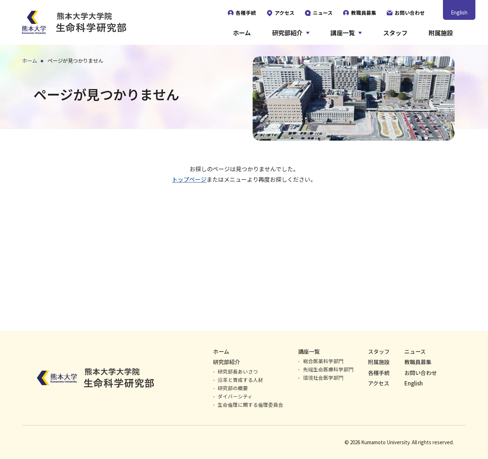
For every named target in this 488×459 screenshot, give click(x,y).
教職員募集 (417, 362)
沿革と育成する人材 (240, 379)
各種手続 (379, 372)
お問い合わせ (420, 372)
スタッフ (395, 32)
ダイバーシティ (235, 396)
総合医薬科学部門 (323, 361)
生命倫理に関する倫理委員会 (250, 404)
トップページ (189, 179)
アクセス (378, 383)
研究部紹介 (287, 32)
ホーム (242, 32)
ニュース (415, 351)
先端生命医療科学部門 (328, 369)
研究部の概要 (233, 388)
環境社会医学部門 (323, 377)
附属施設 (441, 32)
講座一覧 (342, 32)
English (459, 12)
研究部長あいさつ (238, 371)
